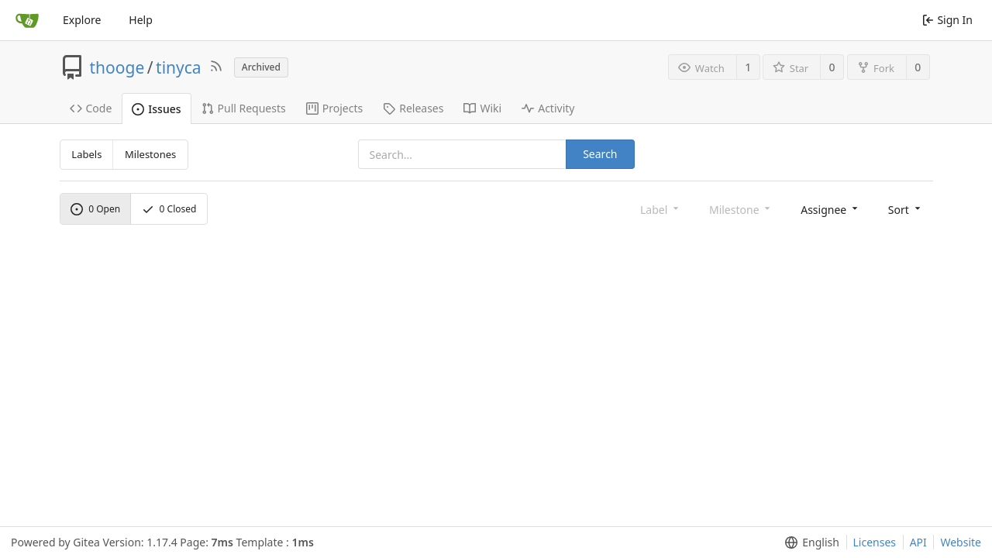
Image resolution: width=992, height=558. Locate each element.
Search (600, 153)
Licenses (875, 542)
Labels (86, 154)
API (918, 542)
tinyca (179, 67)
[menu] (830, 209)
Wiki (482, 108)
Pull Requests (244, 108)
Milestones (150, 154)
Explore (82, 19)
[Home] (27, 20)
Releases (413, 108)
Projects (334, 108)
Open (95, 208)
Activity (548, 108)
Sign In (947, 19)
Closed (169, 208)
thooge (117, 67)
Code (91, 108)
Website (960, 542)
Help (141, 19)
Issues (156, 109)
